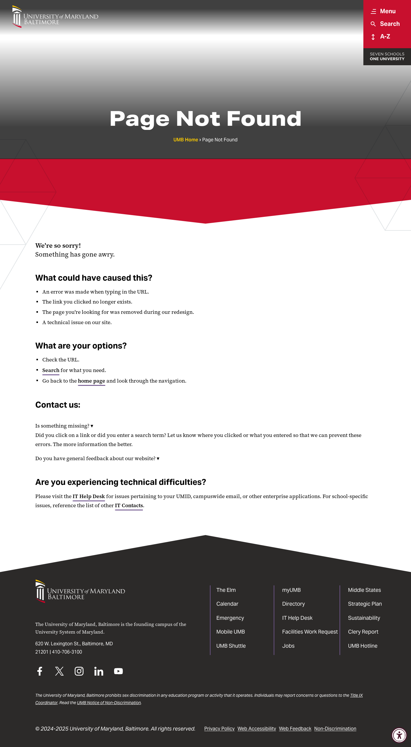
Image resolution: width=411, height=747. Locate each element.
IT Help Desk (89, 496)
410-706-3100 (67, 652)
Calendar (227, 603)
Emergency (230, 617)
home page (91, 380)
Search (50, 370)
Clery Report (363, 631)
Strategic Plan (365, 603)
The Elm (226, 590)
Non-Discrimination (335, 729)
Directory (293, 603)
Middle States (364, 590)
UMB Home (185, 140)
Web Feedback (295, 729)
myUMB (291, 590)
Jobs (288, 645)
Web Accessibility (257, 729)
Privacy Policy (219, 729)
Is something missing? (64, 425)
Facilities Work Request (310, 631)
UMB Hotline (362, 645)
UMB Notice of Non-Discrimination (109, 702)
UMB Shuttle (231, 645)
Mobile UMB (230, 631)
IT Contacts (129, 505)
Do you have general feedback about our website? (97, 458)
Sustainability (364, 617)
